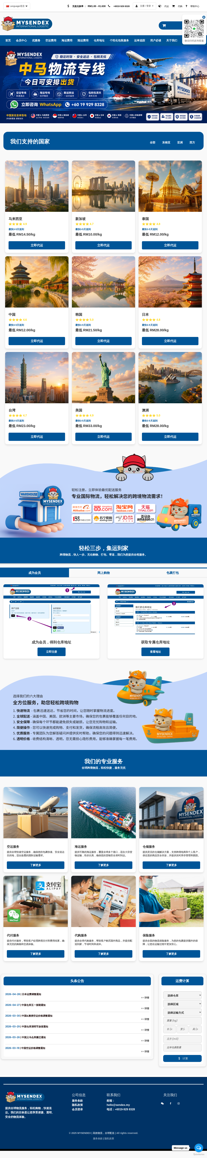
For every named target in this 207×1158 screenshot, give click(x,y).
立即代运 (37, 245)
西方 (192, 142)
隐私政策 (77, 1104)
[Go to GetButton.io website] (198, 1154)
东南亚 (166, 142)
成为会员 (34, 573)
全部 (152, 142)
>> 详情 (145, 997)
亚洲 (180, 142)
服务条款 (77, 1100)
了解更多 (35, 865)
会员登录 (77, 1109)
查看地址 (155, 651)
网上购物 (103, 573)
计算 (182, 1058)
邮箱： (111, 1100)
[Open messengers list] (199, 1148)
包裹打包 (172, 573)
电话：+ (111, 1109)
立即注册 (51, 651)
